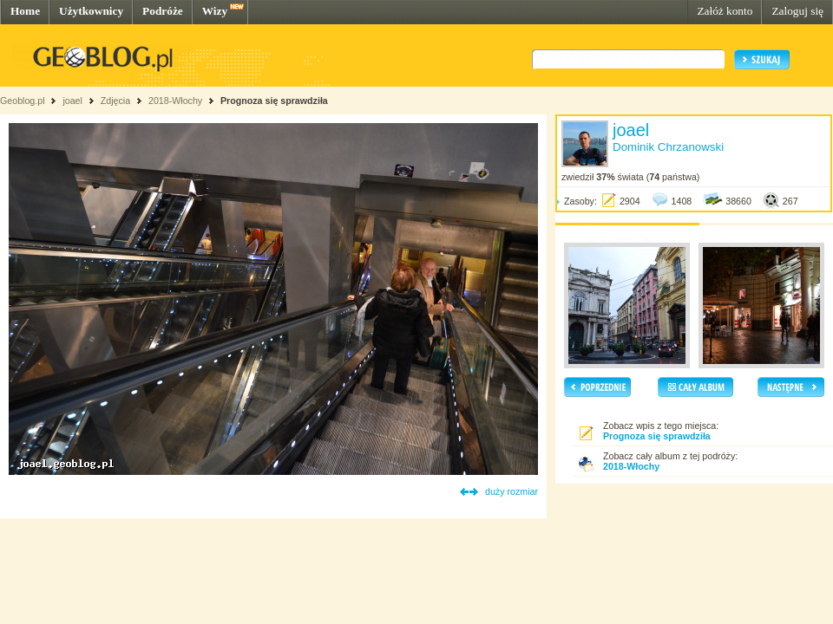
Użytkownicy (91, 10)
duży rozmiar (511, 491)
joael (72, 100)
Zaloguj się (797, 10)
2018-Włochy (175, 100)
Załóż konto (724, 10)
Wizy (214, 10)
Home (25, 10)
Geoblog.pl (22, 100)
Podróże (162, 10)
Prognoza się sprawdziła (274, 100)
